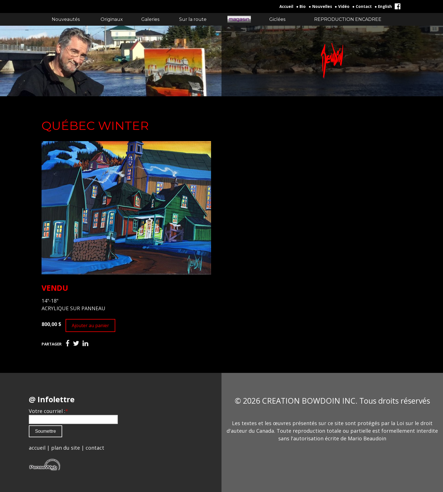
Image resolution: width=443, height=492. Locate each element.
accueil (37, 447)
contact (95, 447)
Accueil (286, 6)
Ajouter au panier (90, 325)
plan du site (65, 447)
